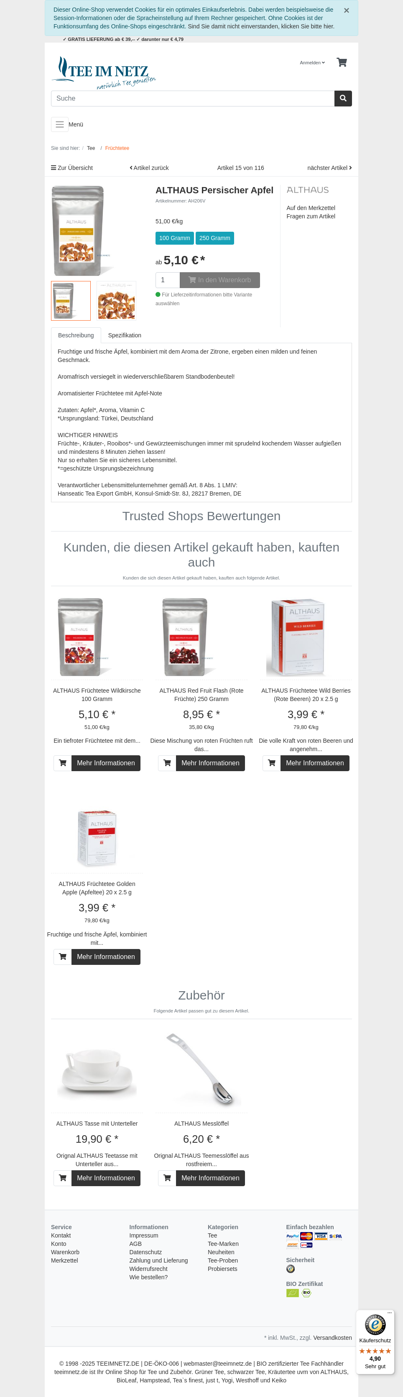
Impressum (144, 1235)
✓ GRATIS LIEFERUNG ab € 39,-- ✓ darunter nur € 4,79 (123, 39)
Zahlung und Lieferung (159, 1260)
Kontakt (61, 1235)
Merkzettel (64, 1260)
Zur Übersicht (72, 168)
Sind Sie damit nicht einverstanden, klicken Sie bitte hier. (261, 26)
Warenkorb (65, 1252)
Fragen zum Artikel (311, 216)
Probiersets (222, 1268)
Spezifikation (124, 335)
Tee (212, 1235)
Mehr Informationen (106, 763)
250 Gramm (214, 238)
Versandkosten (332, 1337)
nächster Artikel (329, 168)
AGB (136, 1243)
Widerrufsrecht (149, 1268)
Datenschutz (146, 1252)
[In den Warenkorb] (63, 763)
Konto (58, 1243)
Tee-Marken (223, 1243)
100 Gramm (174, 238)
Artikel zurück (149, 168)
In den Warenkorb (220, 279)
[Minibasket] (342, 62)
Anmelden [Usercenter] (312, 62)
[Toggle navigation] (60, 124)
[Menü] (390, 1315)
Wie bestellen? (149, 1277)
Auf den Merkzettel (311, 208)
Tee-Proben (223, 1260)
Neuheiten (221, 1252)
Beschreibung (76, 335)
